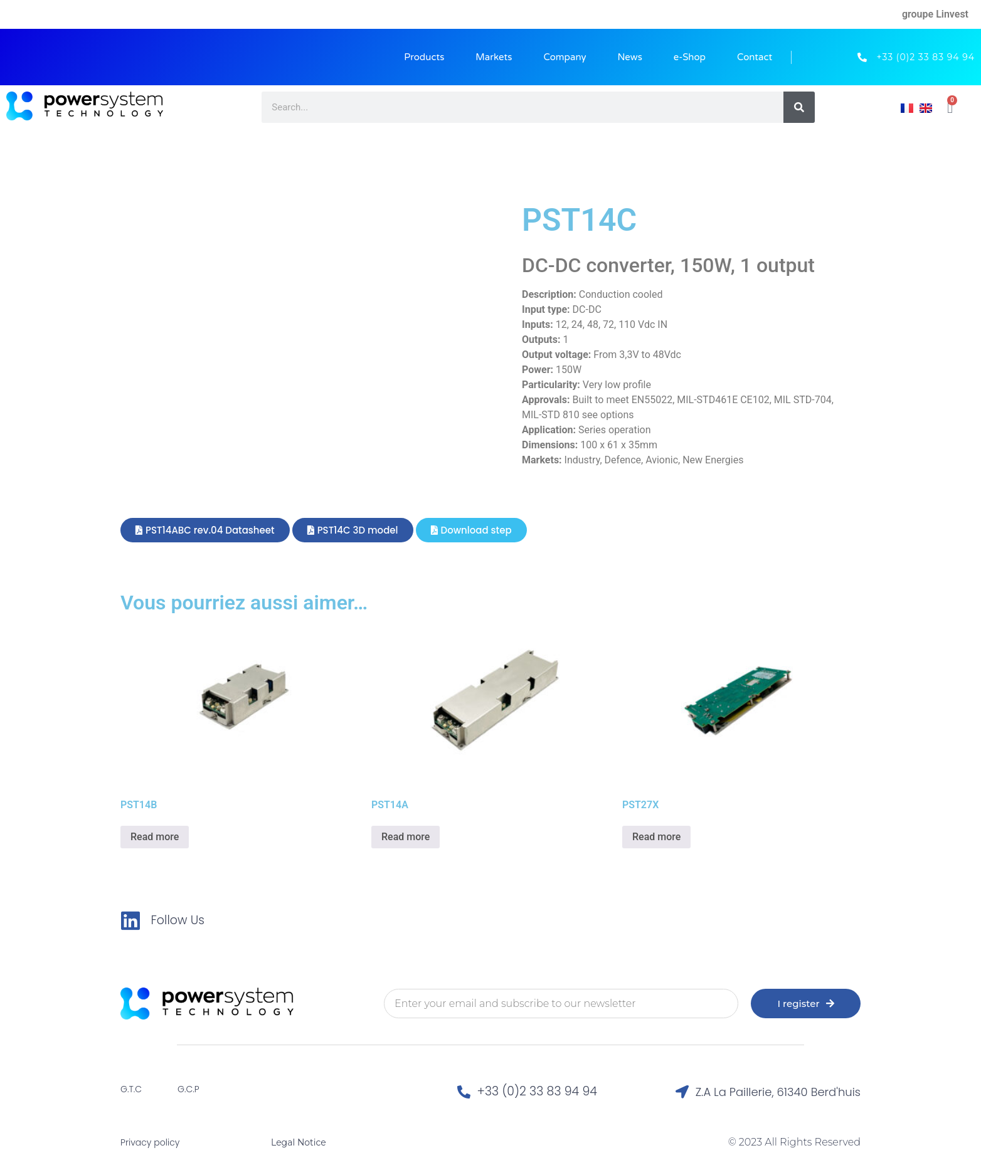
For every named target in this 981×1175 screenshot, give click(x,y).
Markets (493, 57)
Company (564, 57)
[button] (205, 530)
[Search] (799, 107)
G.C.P (188, 1089)
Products (424, 57)
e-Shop (690, 57)
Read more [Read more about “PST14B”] (154, 837)
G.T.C (131, 1089)
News (630, 57)
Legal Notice (298, 1142)
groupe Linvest (935, 14)
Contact (754, 57)
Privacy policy (149, 1142)
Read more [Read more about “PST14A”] (405, 837)
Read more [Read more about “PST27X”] (656, 837)
